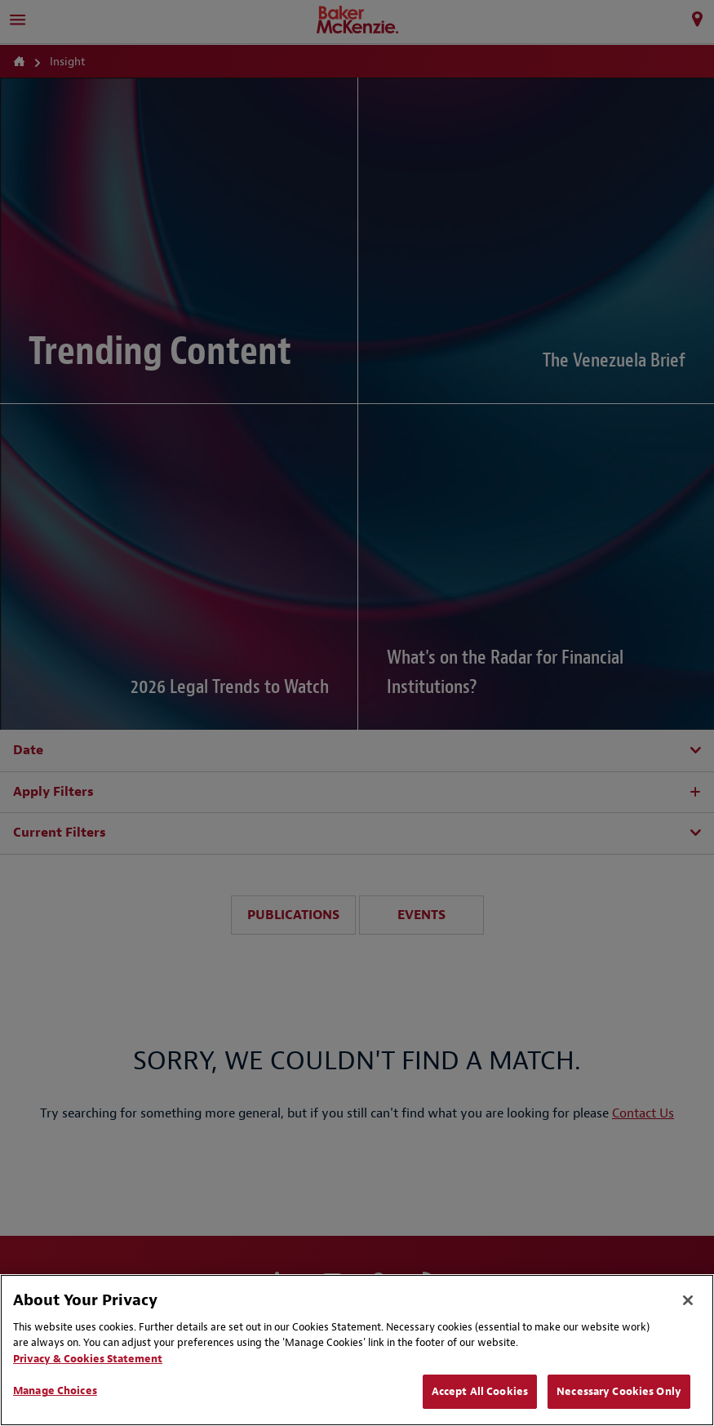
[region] (357, 1350)
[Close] (688, 1300)
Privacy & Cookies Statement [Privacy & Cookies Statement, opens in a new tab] (87, 1359)
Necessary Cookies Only (619, 1391)
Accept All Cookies (480, 1391)
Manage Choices (55, 1390)
